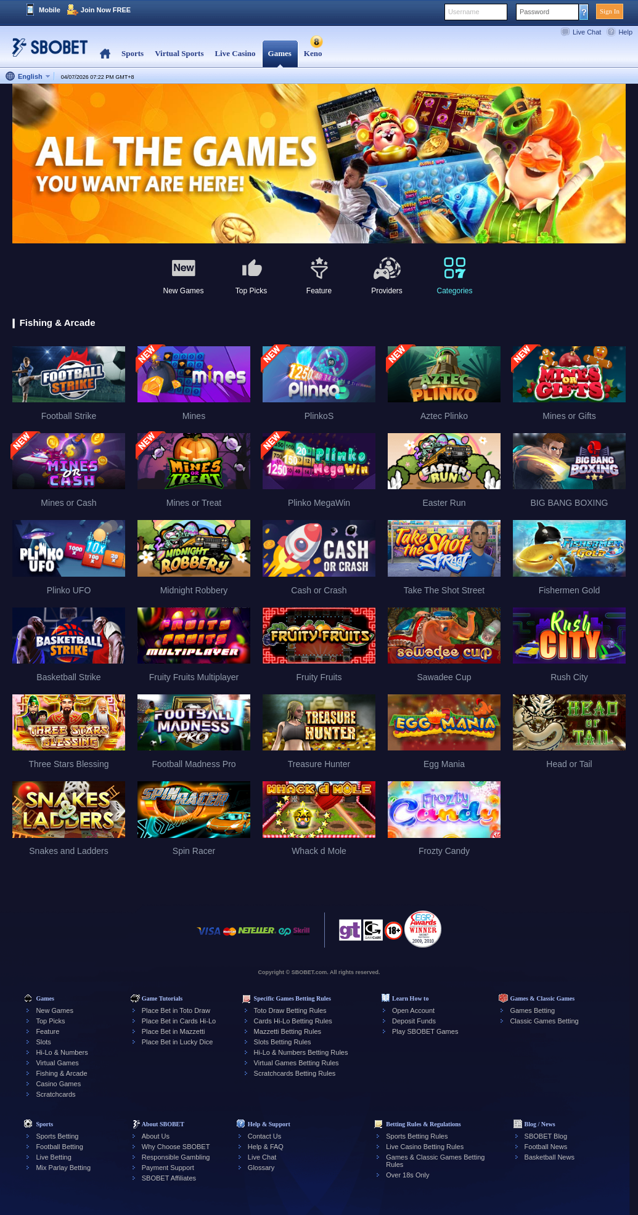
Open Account (413, 1010)
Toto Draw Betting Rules (290, 1010)
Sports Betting (57, 1136)
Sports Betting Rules (417, 1136)
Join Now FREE (106, 10)
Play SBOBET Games (425, 1031)
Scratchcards (55, 1094)
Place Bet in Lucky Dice (177, 1042)
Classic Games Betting (544, 1021)
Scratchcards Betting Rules (295, 1073)
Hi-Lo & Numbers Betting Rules (301, 1052)
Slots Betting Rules (282, 1042)
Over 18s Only (407, 1175)
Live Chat (587, 32)
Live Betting (53, 1157)
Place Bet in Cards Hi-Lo (179, 1021)
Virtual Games (57, 1063)
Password (534, 11)
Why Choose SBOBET (176, 1146)
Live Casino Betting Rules (425, 1146)
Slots (43, 1042)
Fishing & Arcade (61, 1073)
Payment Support (168, 1167)
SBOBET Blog (546, 1136)
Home (105, 54)
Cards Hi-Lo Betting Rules (293, 1021)
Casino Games (58, 1083)
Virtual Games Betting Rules (296, 1063)
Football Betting (59, 1146)
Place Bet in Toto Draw (176, 1010)
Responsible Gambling (176, 1157)
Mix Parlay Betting (63, 1167)
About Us (156, 1136)
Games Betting (532, 1010)
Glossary (261, 1167)
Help (625, 32)
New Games (54, 1010)
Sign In (610, 11)
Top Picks (50, 1021)
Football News (546, 1146)
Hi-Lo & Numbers (62, 1052)
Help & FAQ (266, 1146)
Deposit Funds (414, 1021)
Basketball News (550, 1157)
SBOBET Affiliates (169, 1178)
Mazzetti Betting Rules (287, 1031)
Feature (47, 1031)
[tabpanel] (319, 164)
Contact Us (264, 1136)
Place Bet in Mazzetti (173, 1031)
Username (464, 11)
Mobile (49, 10)
